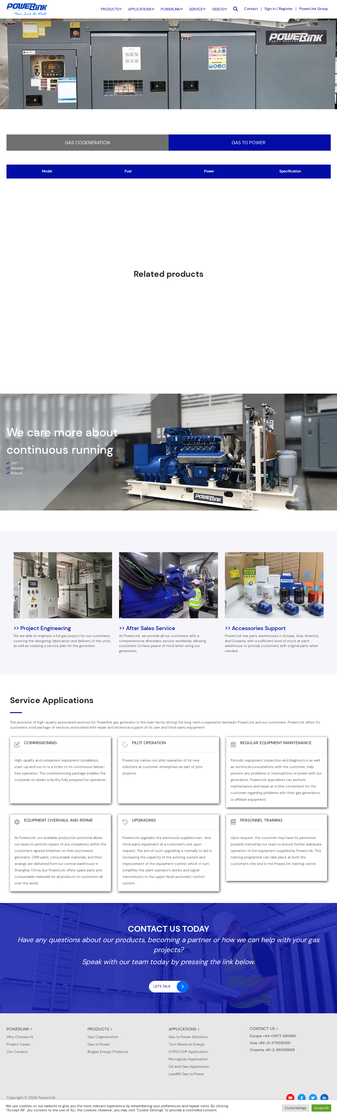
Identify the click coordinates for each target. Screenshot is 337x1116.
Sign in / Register (279, 8)
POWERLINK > (19, 1029)
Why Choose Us (19, 1036)
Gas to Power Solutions (188, 1036)
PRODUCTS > (100, 1029)
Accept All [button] (321, 1108)
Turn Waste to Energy (187, 1044)
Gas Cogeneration (87, 143)
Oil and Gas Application (189, 1066)
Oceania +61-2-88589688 (272, 1049)
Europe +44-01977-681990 (273, 1035)
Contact (251, 8)
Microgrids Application (188, 1059)
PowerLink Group (313, 8)
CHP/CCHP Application (188, 1051)
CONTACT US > (264, 1028)
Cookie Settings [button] (295, 1108)
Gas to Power (248, 143)
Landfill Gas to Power (186, 1073)
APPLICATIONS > (184, 1029)
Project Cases (18, 1044)
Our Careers (17, 1051)
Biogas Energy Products (108, 1051)
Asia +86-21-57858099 (270, 1042)
